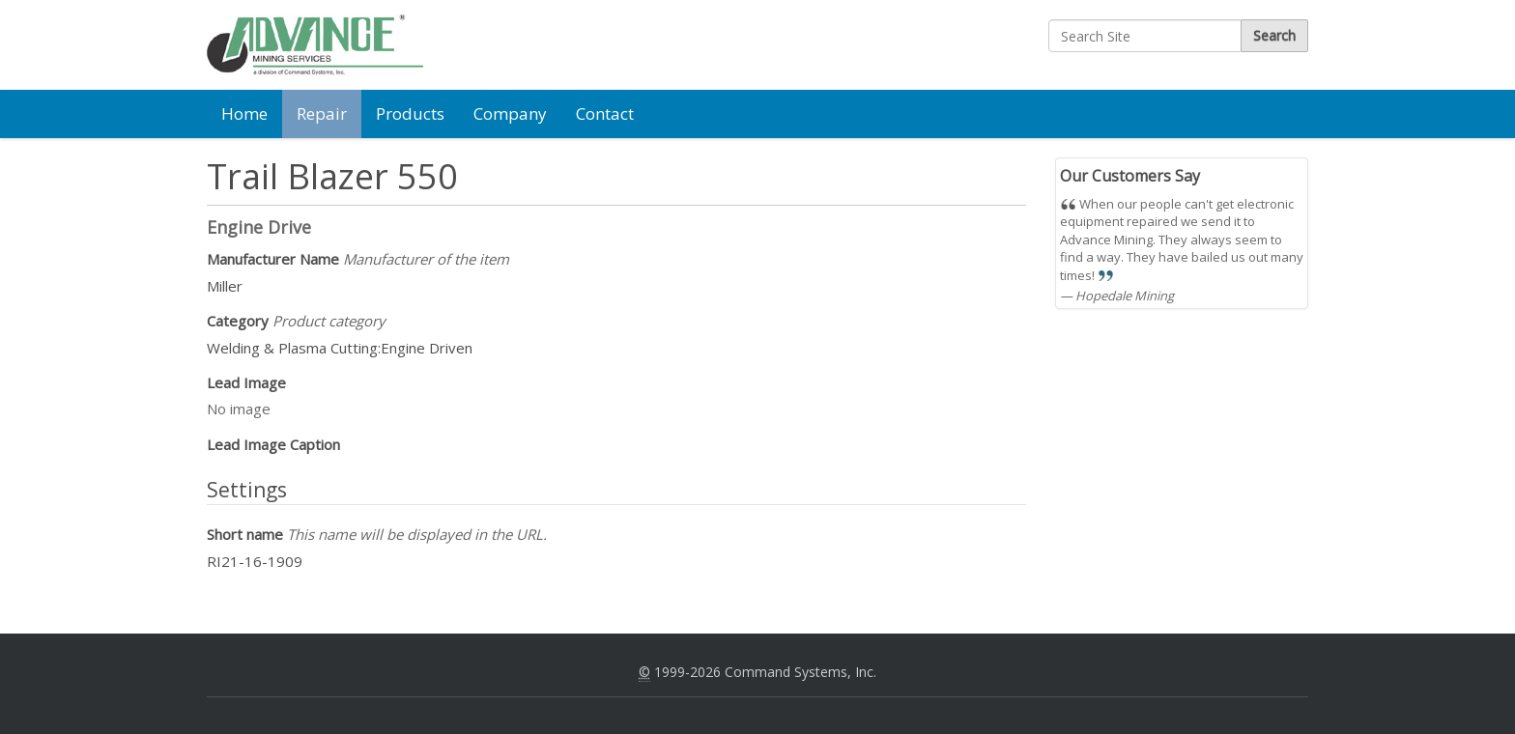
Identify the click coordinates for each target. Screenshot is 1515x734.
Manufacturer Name (358, 258)
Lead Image (246, 382)
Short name (377, 534)
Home (244, 113)
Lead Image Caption (273, 444)
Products (410, 113)
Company (510, 113)
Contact (605, 113)
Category (296, 320)
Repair (322, 113)
